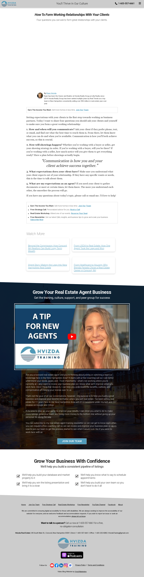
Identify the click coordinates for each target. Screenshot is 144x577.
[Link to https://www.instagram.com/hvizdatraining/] (66, 565)
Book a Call (75, 210)
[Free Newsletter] (83, 504)
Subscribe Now (36, 220)
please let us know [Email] (78, 516)
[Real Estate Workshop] (66, 504)
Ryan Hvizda (51, 93)
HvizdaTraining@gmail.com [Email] (118, 533)
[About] (120, 504)
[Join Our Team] (34, 504)
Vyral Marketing (80, 572)
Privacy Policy (80, 565)
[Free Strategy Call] (48, 504)
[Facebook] (111, 504)
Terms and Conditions (96, 565)
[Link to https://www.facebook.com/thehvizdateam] (57, 565)
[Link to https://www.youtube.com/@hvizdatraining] (52, 565)
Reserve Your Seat (79, 213)
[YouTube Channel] (98, 504)
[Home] (8, 4)
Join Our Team (82, 110)
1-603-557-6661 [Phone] (125, 3)
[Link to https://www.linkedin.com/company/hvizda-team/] (61, 565)
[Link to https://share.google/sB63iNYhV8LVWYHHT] (70, 565)
